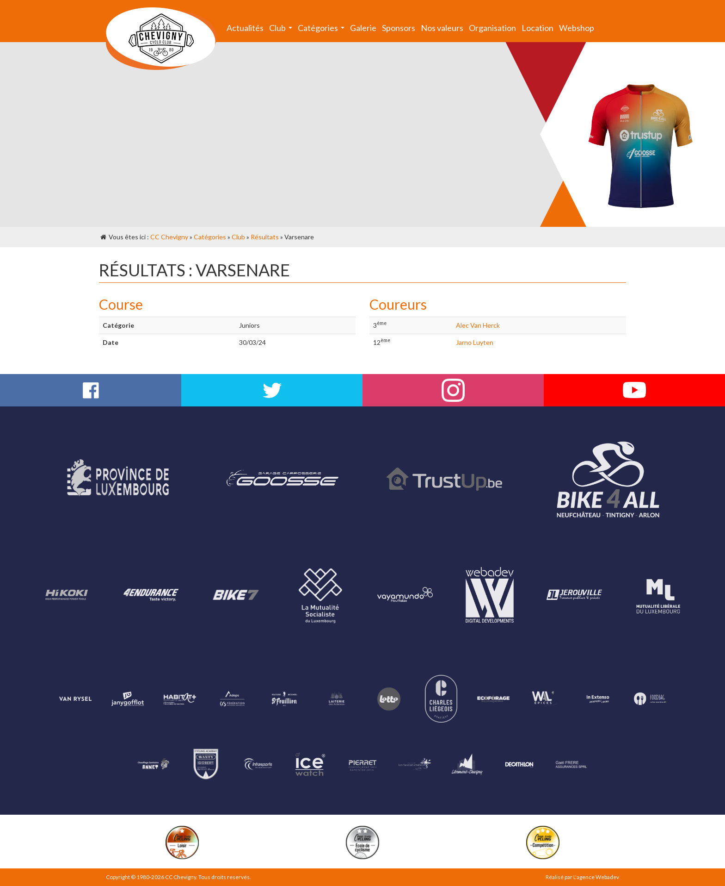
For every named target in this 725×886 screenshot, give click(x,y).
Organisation (492, 28)
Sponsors (398, 28)
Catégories (322, 30)
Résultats (265, 237)
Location (537, 28)
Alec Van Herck (478, 325)
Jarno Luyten (474, 342)
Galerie (363, 28)
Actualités (245, 28)
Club (282, 30)
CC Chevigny (169, 237)
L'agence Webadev (596, 877)
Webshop (576, 28)
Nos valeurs (442, 28)
